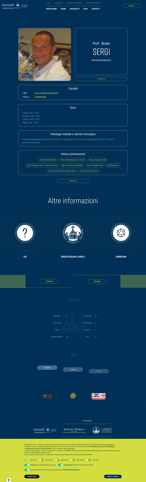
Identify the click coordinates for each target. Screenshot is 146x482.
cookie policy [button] (71, 448)
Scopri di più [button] (32, 476)
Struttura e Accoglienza (74, 3)
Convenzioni (59, 3)
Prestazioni (51, 9)
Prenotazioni (87, 323)
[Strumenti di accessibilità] (9, 480)
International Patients (92, 3)
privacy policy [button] (109, 444)
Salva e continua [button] (112, 476)
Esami (63, 9)
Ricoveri (87, 330)
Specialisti (74, 9)
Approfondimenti (57, 337)
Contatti (96, 9)
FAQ (87, 337)
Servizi (49, 3)
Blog (86, 9)
